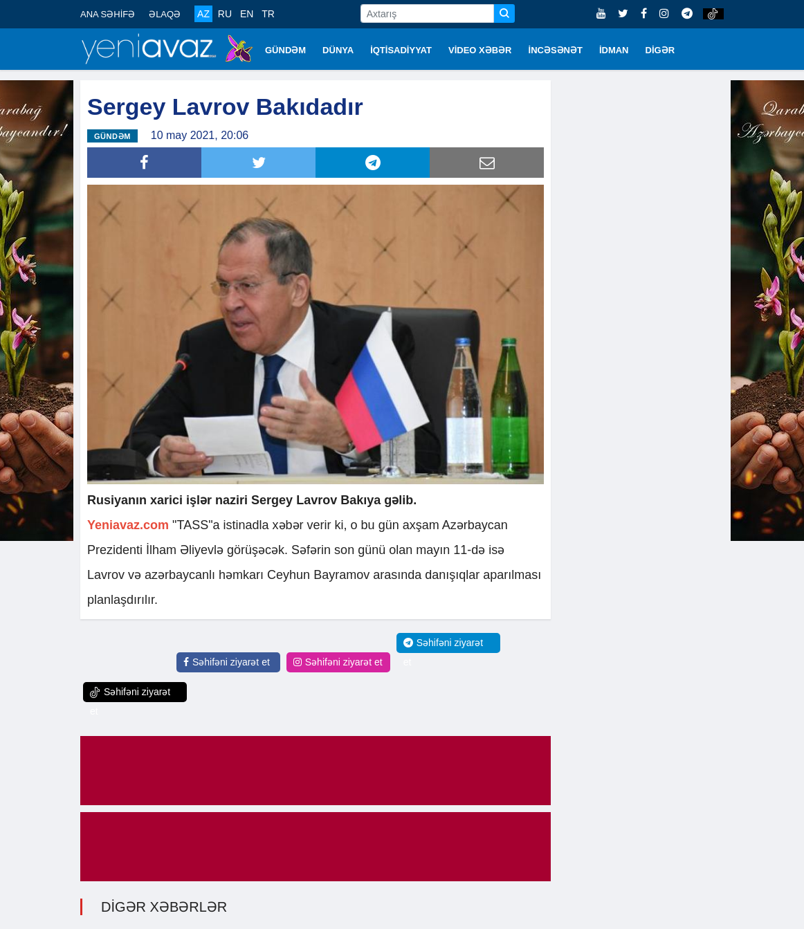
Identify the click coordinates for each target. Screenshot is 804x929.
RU (225, 13)
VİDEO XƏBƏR (480, 50)
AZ (203, 13)
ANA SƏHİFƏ (107, 14)
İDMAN (614, 50)
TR (268, 13)
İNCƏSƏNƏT (556, 50)
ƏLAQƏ (165, 14)
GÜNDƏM (285, 50)
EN (246, 13)
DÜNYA (338, 50)
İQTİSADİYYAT (401, 50)
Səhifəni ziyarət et (226, 662)
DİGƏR (660, 50)
